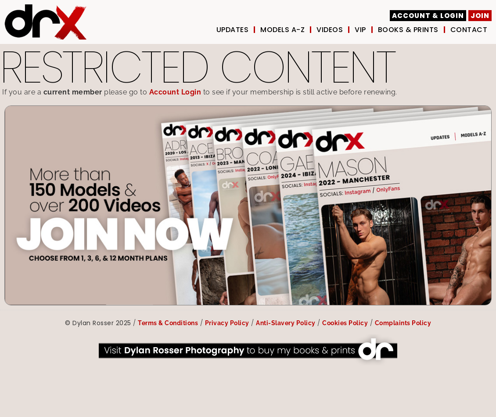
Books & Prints (408, 29)
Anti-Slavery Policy (286, 322)
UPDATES (232, 29)
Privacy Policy (227, 322)
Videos (329, 29)
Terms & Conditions (168, 322)
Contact (469, 29)
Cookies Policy (345, 322)
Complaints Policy (403, 322)
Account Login (175, 92)
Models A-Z (282, 29)
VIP (360, 29)
